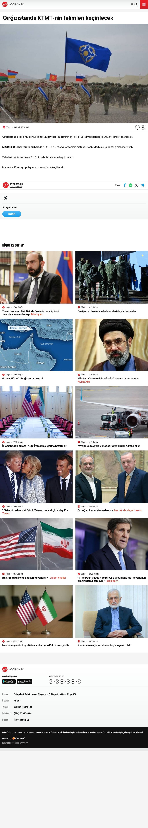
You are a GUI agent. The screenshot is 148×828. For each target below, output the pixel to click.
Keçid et (11, 214)
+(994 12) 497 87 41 (23, 707)
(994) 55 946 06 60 (23, 713)
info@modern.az (21, 720)
